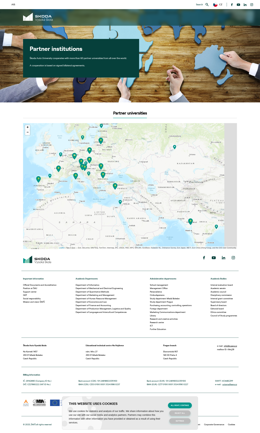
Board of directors (218, 305)
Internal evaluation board (222, 285)
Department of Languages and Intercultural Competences (101, 312)
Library (153, 315)
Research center (157, 322)
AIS (13, 4)
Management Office (158, 288)
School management (159, 285)
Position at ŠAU (30, 288)
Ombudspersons (157, 295)
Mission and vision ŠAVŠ (34, 302)
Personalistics (156, 291)
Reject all (180, 413)
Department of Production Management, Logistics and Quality (103, 308)
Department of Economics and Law (91, 302)
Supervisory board (219, 302)
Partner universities (130, 113)
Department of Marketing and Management (95, 295)
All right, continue (180, 405)
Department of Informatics (87, 285)
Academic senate (218, 288)
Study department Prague (161, 302)
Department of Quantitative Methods (92, 291)
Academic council (218, 291)
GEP (25, 295)
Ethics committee (218, 312)
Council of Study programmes (224, 315)
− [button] (28, 132)
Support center (29, 291)
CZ (217, 4)
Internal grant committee (222, 298)
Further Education (158, 329)
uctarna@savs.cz (229, 384)
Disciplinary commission (221, 295)
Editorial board (217, 308)
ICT (151, 325)
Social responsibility (32, 298)
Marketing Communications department (168, 312)
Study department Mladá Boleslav (165, 298)
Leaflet (61, 248)
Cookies (231, 424)
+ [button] (28, 127)
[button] (217, 5)
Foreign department (159, 308)
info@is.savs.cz (230, 346)
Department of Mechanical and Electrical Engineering (99, 288)
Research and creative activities (164, 319)
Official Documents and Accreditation (40, 285)
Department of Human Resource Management (96, 298)
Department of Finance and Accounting (93, 305)
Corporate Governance (214, 424)
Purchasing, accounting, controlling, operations (171, 305)
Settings (180, 421)
